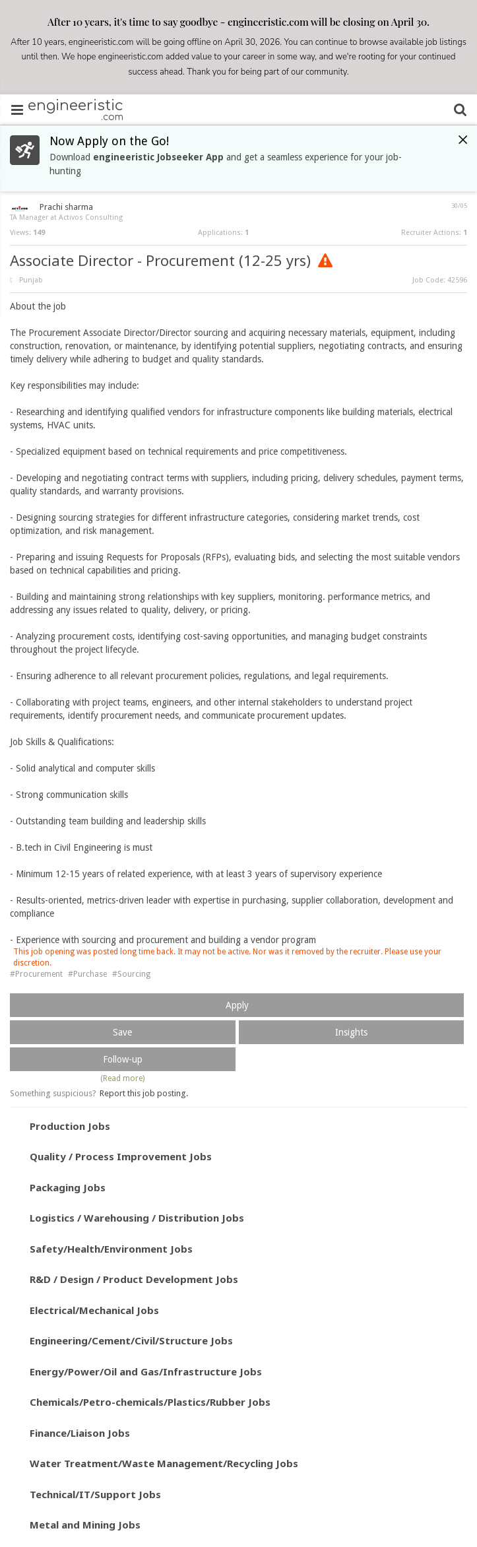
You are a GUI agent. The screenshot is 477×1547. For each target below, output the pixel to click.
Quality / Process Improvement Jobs (121, 1156)
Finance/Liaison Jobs (80, 1432)
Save (122, 1032)
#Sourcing (131, 974)
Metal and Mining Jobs (85, 1524)
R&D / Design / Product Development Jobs (134, 1279)
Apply (237, 1005)
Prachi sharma (66, 207)
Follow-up (123, 1059)
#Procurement (36, 974)
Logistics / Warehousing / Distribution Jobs (137, 1217)
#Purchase (87, 974)
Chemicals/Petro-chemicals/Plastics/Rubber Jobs (150, 1401)
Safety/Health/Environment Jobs (111, 1248)
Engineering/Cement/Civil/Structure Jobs (131, 1340)
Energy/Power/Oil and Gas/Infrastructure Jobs (146, 1371)
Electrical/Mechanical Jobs (94, 1310)
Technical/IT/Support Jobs (95, 1494)
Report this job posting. (144, 1093)
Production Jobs (70, 1126)
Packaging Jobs (68, 1187)
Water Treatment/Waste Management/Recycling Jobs (164, 1463)
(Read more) (122, 1078)
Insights (351, 1032)
